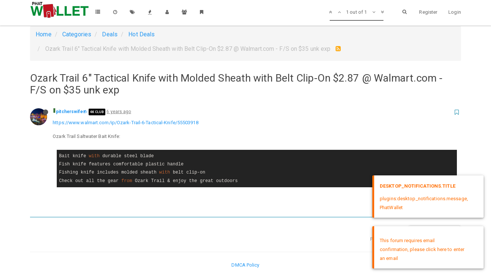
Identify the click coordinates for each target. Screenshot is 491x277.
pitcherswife (69, 111)
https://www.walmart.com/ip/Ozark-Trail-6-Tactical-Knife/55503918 (125, 122)
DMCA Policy (245, 265)
